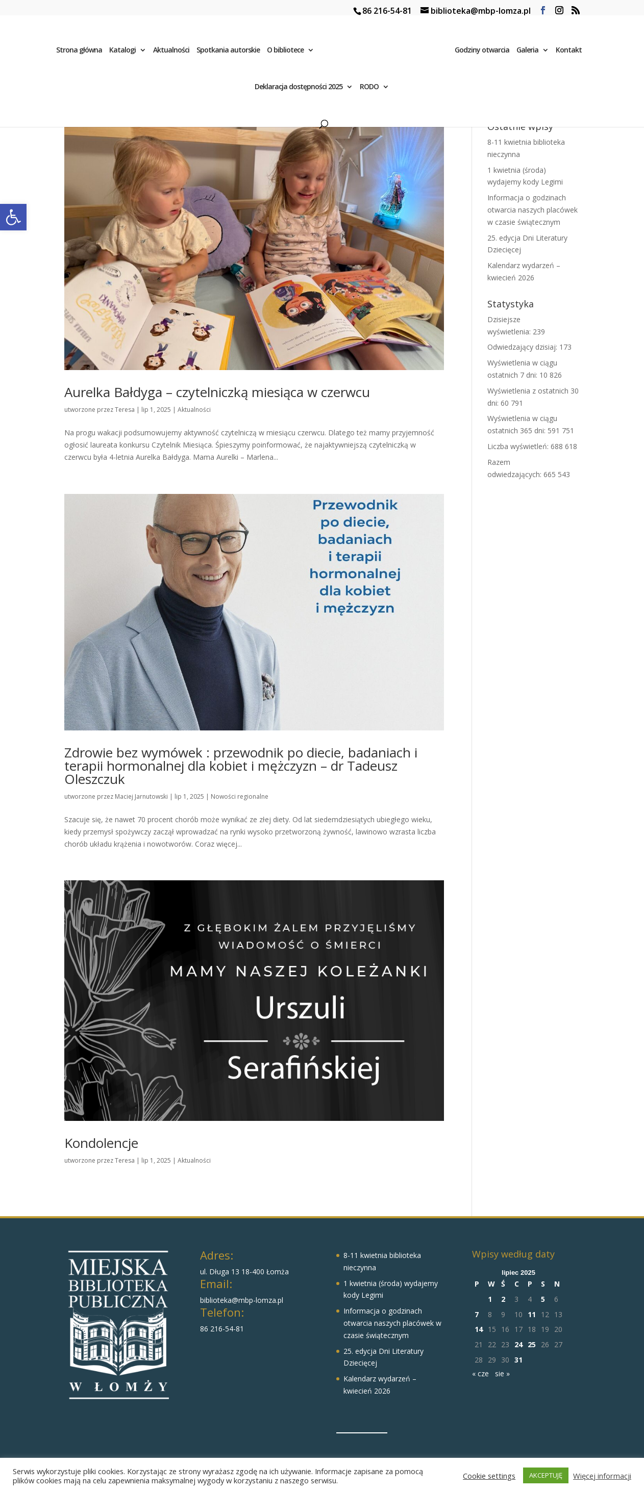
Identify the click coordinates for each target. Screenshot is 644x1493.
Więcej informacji (602, 1475)
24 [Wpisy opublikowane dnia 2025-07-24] (518, 1344)
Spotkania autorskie (225, 52)
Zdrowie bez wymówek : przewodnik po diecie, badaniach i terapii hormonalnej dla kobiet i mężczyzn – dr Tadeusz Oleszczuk (240, 765)
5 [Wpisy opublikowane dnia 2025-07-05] (543, 1299)
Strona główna (77, 52)
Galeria (530, 52)
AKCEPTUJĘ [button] (545, 1475)
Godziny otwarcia (484, 52)
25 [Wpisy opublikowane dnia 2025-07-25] (532, 1344)
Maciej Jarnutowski (141, 796)
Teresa (125, 409)
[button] (13, 217)
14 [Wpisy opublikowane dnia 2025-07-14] (479, 1329)
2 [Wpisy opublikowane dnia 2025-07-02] (503, 1299)
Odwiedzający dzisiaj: (523, 347)
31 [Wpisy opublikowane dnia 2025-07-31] (518, 1360)
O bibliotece (282, 52)
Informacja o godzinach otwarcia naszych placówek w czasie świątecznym (532, 210)
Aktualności (169, 52)
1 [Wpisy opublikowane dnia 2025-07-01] (490, 1299)
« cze (480, 1373)
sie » (502, 1373)
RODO (369, 89)
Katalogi (120, 52)
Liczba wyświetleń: (519, 446)
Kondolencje (101, 1143)
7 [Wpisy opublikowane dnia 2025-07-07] (477, 1314)
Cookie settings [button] (489, 1475)
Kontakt (571, 52)
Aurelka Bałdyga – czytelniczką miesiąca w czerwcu (217, 392)
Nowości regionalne (239, 796)
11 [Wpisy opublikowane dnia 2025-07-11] (532, 1314)
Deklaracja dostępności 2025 (298, 89)
